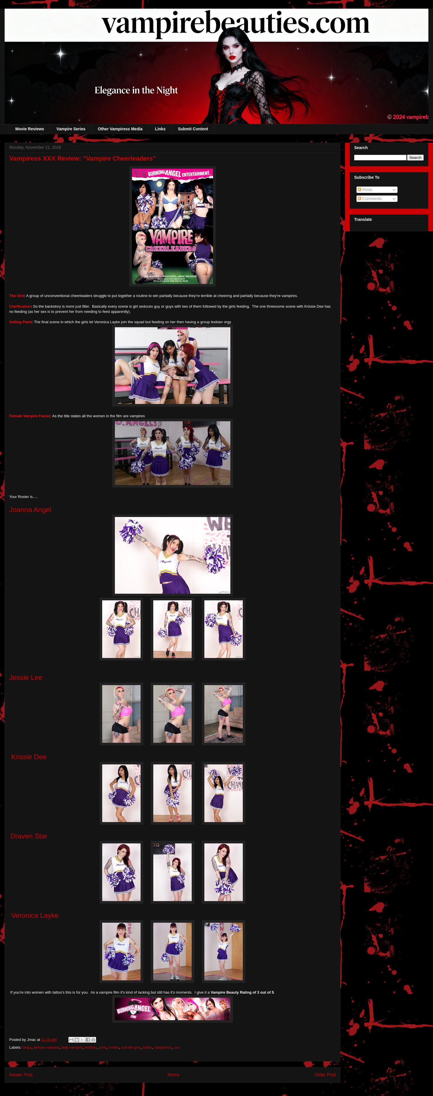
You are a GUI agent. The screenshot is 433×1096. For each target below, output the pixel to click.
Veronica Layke (35, 915)
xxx (177, 1047)
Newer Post (21, 1074)
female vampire (46, 1047)
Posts (365, 189)
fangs (27, 1047)
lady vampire (72, 1047)
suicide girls (131, 1047)
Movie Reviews (29, 129)
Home (173, 1074)
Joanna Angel (30, 510)
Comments (370, 198)
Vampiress (162, 1047)
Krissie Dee (29, 757)
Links (160, 129)
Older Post (325, 1074)
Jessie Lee (25, 677)
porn (102, 1047)
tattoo (147, 1047)
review (113, 1047)
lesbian (91, 1047)
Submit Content (193, 129)
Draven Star (28, 836)
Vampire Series (71, 129)
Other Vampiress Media (120, 129)
